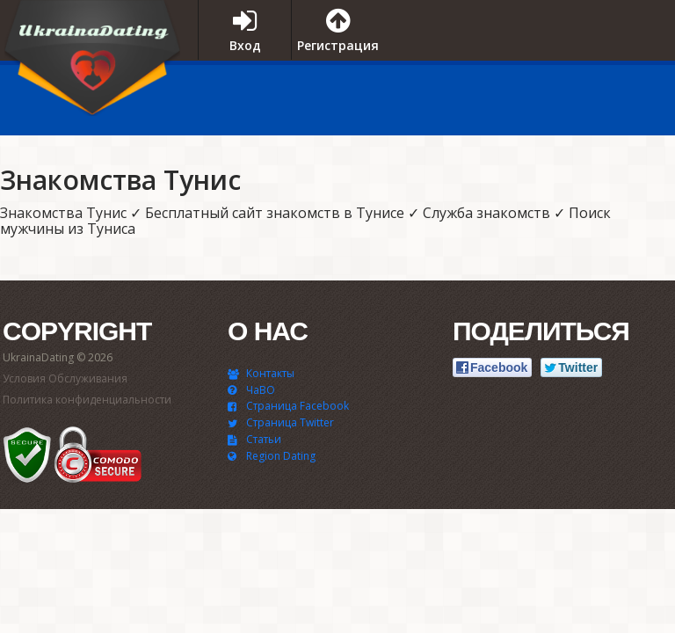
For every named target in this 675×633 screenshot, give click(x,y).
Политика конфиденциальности (87, 399)
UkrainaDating (92, 64)
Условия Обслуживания (65, 378)
